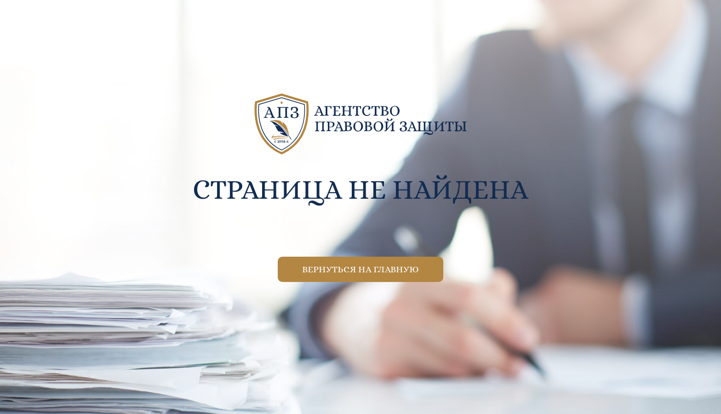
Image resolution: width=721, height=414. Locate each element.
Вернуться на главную (360, 269)
